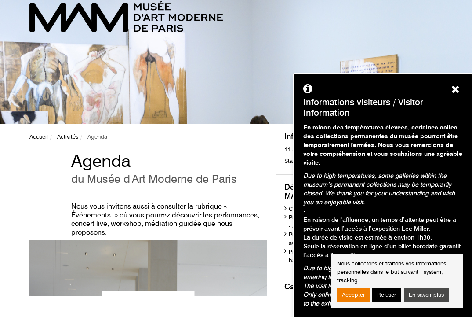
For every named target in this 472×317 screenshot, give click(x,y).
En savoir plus (426, 295)
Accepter (353, 295)
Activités (67, 137)
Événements (91, 215)
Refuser (386, 295)
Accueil (38, 137)
